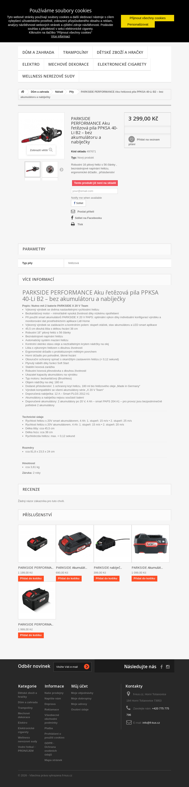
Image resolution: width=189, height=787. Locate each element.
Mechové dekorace (68, 64)
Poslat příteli (85, 211)
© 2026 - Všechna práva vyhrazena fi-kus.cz (45, 775)
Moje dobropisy (81, 698)
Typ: (74, 157)
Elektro (31, 64)
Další (61, 169)
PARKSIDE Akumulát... (71, 567)
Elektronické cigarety (122, 64)
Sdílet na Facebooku (88, 218)
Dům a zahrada (38, 52)
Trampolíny (75, 52)
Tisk (80, 224)
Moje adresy (79, 704)
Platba (49, 728)
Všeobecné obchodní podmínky (52, 718)
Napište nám (53, 698)
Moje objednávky (82, 693)
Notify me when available (86, 197)
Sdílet (78, 203)
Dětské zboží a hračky (120, 52)
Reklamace (52, 709)
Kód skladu (78, 151)
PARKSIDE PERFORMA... (35, 567)
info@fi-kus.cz (151, 722)
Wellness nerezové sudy (48, 76)
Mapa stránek (53, 760)
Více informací (60, 36)
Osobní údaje (80, 709)
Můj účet (79, 686)
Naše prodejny (54, 693)
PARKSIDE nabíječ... (108, 567)
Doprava (50, 704)
